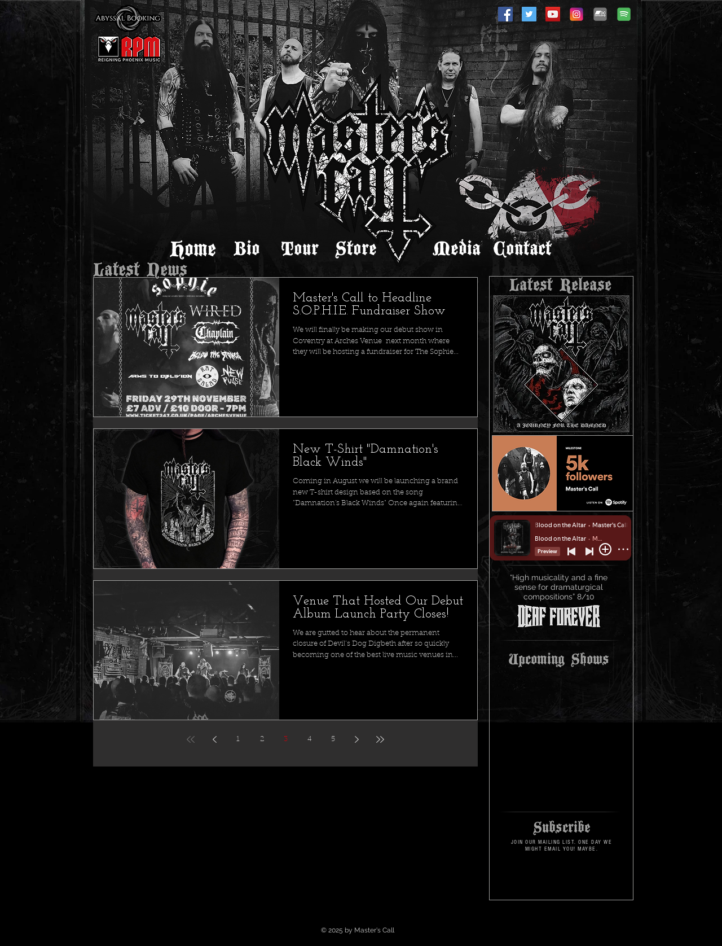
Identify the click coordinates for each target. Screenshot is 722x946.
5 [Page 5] (333, 739)
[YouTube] (552, 14)
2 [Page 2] (262, 739)
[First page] (190, 739)
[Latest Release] (560, 285)
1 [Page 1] (238, 739)
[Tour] (299, 249)
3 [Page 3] (286, 739)
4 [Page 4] (309, 739)
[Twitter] (529, 14)
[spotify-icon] (624, 14)
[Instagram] (576, 14)
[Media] (456, 249)
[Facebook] (505, 14)
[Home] (193, 249)
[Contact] (522, 249)
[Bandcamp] (600, 14)
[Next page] (356, 739)
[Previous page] (214, 739)
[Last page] (380, 739)
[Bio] (246, 249)
